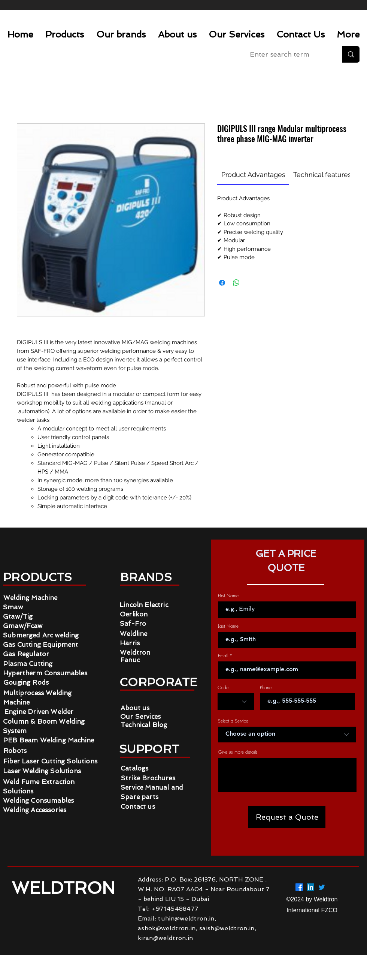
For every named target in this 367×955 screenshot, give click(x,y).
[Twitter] (321, 887)
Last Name (228, 626)
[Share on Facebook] (222, 282)
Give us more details (238, 752)
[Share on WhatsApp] (236, 282)
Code (223, 687)
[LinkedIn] (310, 887)
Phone (266, 687)
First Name (228, 596)
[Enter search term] (288, 54)
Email (223, 656)
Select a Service (233, 721)
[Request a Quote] (286, 817)
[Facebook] (299, 887)
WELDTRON (66, 888)
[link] (253, 174)
